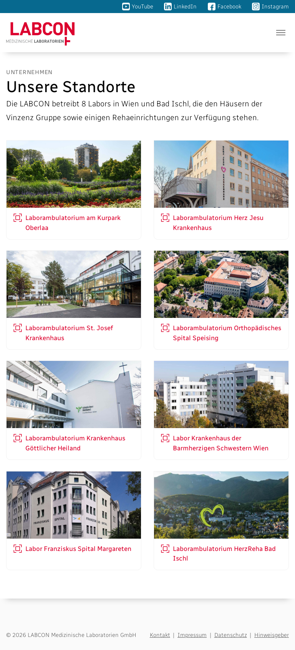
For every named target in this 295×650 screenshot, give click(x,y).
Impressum (192, 635)
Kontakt (160, 635)
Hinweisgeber (271, 635)
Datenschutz (230, 635)
